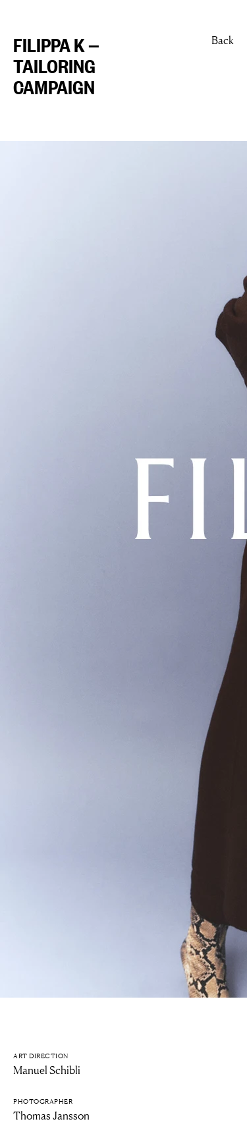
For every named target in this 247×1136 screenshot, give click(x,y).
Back (222, 40)
